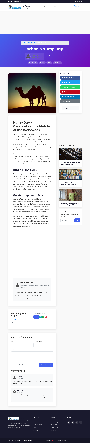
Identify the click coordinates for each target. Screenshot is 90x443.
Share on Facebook (68, 77)
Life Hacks (42, 62)
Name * (13, 341)
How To (49, 62)
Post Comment (46, 365)
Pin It (64, 92)
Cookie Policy (54, 424)
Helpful (15, 320)
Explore (77, 6)
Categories (56, 7)
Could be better (17, 323)
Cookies (78, 1)
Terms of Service (54, 427)
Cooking (35, 430)
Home (46, 7)
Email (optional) (37, 341)
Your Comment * (15, 349)
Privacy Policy (54, 422)
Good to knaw (31, 42)
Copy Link (66, 101)
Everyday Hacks (37, 424)
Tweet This (66, 82)
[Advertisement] (45, 22)
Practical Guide (57, 62)
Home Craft (36, 427)
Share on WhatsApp (68, 87)
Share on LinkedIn (68, 96)
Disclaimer (53, 430)
